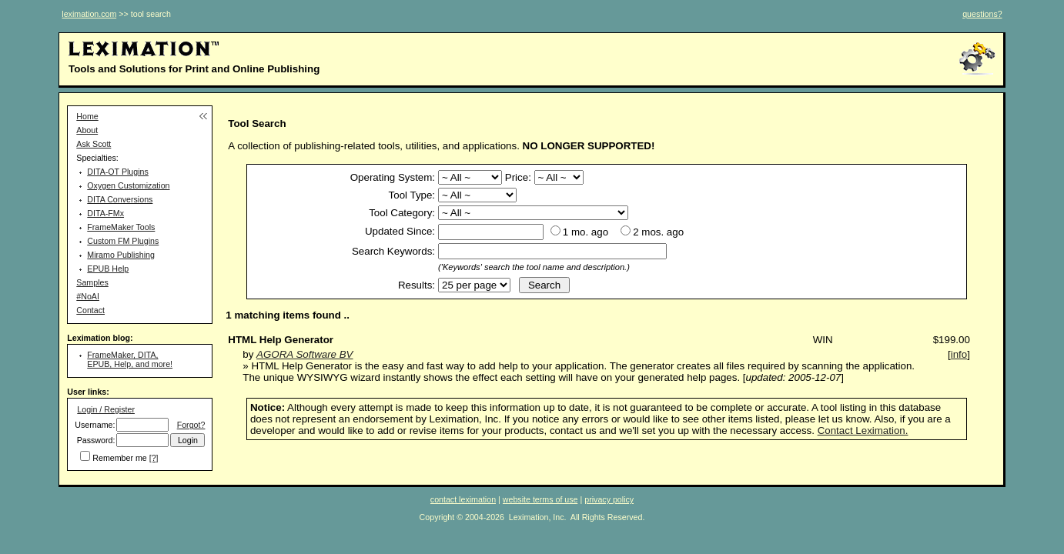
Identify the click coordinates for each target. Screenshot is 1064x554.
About (87, 130)
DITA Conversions (119, 199)
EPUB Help (108, 268)
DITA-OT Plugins (118, 171)
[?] (154, 457)
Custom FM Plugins (123, 240)
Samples (92, 282)
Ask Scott (93, 144)
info (959, 354)
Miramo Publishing (121, 254)
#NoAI (87, 296)
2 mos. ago (658, 232)
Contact (90, 310)
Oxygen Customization (128, 185)
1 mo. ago (585, 232)
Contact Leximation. (863, 430)
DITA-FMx (105, 213)
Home (87, 116)
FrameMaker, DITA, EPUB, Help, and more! (129, 359)
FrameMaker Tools (121, 227)
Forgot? (191, 424)
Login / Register (106, 409)
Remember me (119, 457)
